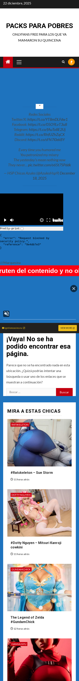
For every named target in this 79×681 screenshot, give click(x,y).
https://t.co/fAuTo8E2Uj (47, 129)
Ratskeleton (20, 424)
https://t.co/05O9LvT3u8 (47, 124)
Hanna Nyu (19, 644)
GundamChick (21, 569)
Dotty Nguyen (21, 494)
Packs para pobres (39, 26)
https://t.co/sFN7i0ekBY (46, 139)
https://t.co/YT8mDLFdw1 (47, 119)
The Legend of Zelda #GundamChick (27, 619)
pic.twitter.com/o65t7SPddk (49, 165)
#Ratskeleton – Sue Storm (32, 473)
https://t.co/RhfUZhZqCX (45, 134)
